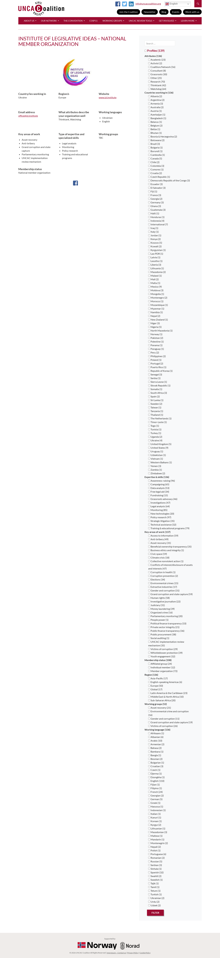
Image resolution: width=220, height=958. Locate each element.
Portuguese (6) (157, 854)
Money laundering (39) (161, 608)
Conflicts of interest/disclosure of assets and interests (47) (170, 566)
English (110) (156, 780)
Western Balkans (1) (160, 462)
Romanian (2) (156, 857)
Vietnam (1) (155, 458)
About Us (29, 20)
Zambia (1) (155, 469)
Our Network (49, 20)
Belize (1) (154, 129)
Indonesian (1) (157, 810)
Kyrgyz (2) (154, 824)
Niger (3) (154, 323)
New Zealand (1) (158, 319)
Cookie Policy (145, 953)
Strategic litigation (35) (161, 520)
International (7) (158, 224)
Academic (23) (157, 59)
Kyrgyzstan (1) (157, 250)
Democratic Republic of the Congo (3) (169, 180)
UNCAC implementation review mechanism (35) (166, 643)
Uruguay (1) (155, 451)
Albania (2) (155, 96)
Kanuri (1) (154, 817)
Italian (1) (154, 813)
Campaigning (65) (158, 484)
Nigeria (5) (155, 326)
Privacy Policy (132, 953)
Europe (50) (155, 685)
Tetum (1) (154, 890)
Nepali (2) (154, 846)
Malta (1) (154, 282)
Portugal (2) (155, 363)
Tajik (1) (153, 883)
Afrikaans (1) (156, 733)
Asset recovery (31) (159, 542)
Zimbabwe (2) (156, 473)
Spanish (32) (156, 872)
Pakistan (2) (155, 337)
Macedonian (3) (157, 832)
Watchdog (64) (157, 88)
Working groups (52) (156, 703)
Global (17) (155, 689)
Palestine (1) (156, 341)
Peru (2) (153, 352)
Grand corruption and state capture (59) (170, 594)
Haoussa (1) (155, 806)
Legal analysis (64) (159, 506)
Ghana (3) (154, 206)
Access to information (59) (163, 535)
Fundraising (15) (158, 495)
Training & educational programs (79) (168, 528)
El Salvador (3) (157, 187)
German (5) (155, 799)
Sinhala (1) (155, 868)
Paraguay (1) (156, 348)
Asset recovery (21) (159, 707)
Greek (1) (154, 802)
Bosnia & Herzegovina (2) (162, 136)
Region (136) (151, 674)
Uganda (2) (155, 436)
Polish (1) (154, 850)
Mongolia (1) (156, 293)
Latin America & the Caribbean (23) (167, 692)
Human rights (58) (159, 597)
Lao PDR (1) (155, 253)
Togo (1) (153, 425)
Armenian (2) (156, 744)
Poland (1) (154, 359)
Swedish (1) (155, 879)
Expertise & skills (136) (157, 476)
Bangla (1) (154, 755)
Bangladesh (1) (157, 118)
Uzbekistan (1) (157, 455)
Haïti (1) (153, 213)
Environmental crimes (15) (163, 583)
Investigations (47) (159, 502)
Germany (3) (156, 202)
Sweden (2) (155, 403)
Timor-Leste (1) (157, 422)
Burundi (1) (155, 151)
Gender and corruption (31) (164, 590)
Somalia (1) (155, 389)
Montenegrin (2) (158, 843)
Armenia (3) (155, 103)
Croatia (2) (155, 173)
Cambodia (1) (156, 154)
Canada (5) (155, 158)
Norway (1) (155, 334)
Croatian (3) (155, 766)
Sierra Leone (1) (157, 381)
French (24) (155, 791)
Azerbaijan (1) (156, 114)
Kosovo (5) (155, 242)
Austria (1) (155, 110)
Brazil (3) (154, 143)
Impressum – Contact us (116, 953)
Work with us (192, 11)
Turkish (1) (155, 894)
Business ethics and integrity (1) (166, 550)
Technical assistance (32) (162, 524)
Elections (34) (156, 579)
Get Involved (166, 20)
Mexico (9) (155, 286)
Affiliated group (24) (160, 663)
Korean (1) (155, 821)
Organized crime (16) (160, 612)
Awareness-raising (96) (161, 480)
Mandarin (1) (156, 839)
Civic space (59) (157, 553)
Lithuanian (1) (156, 828)
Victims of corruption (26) (163, 725)
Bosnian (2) (155, 758)
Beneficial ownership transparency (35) (170, 546)
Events (175, 11)
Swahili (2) (154, 876)
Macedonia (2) (157, 271)
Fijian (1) (154, 784)
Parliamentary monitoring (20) (165, 616)
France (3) (154, 195)
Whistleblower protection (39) (165, 652)
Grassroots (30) (157, 74)
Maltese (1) (155, 835)
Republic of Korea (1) (160, 370)
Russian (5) (155, 861)
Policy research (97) (159, 517)
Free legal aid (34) (158, 491)
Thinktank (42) (157, 85)
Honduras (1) (156, 217)
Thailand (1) (155, 414)
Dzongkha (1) (156, 777)
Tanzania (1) (155, 411)
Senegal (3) (155, 374)
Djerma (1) (155, 773)
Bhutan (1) (155, 132)
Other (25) (155, 77)
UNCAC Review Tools (140, 20)
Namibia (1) (155, 312)
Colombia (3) (156, 165)
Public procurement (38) (162, 634)
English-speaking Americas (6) (165, 682)
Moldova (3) (155, 290)
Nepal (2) (154, 315)
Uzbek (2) (154, 905)
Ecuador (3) (155, 184)
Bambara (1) (155, 751)
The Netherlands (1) (160, 418)
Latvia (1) (154, 257)
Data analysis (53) (158, 487)
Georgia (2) (155, 198)
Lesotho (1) (155, 260)
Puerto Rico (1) (157, 367)
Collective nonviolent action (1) (165, 561)
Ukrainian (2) (156, 898)
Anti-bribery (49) (158, 539)
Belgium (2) (155, 125)
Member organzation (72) (163, 671)
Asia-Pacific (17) (158, 678)
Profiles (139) (155, 50)
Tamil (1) (154, 887)
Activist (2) (155, 63)
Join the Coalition (128, 11)
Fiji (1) (152, 191)
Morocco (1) (155, 301)
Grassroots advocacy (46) (162, 498)
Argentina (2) (156, 99)
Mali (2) (153, 279)
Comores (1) (156, 169)
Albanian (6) (155, 736)
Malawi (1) (155, 275)
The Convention (73, 20)
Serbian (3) (155, 865)
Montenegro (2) (157, 297)
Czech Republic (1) (159, 176)
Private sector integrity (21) (164, 627)
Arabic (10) (155, 740)
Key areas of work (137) (157, 531)
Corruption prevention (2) (163, 575)
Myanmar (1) (156, 308)
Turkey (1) (154, 433)
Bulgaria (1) (155, 147)
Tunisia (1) (154, 429)
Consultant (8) (157, 70)
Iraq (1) (153, 228)
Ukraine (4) (155, 440)
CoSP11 (93, 20)
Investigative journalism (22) (164, 601)
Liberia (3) (154, 264)
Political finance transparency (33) (167, 623)
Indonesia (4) (156, 220)
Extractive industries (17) (162, 586)
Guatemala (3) (157, 209)
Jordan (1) (154, 235)
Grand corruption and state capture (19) (170, 722)
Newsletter (150, 11)
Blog (163, 11)
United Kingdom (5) (159, 444)
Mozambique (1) (158, 304)
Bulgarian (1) (156, 762)
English (171, 4)
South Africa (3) (157, 392)
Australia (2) (156, 107)
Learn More (187, 20)
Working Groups (112, 20)
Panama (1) (155, 345)
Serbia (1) (154, 378)
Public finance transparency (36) (166, 630)
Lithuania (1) (156, 268)
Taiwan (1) (154, 407)
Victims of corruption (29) (163, 649)
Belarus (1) (155, 121)
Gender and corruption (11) (164, 718)
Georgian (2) (156, 795)
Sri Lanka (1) (155, 400)
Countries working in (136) (159, 92)
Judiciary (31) (156, 605)
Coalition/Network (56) (161, 66)
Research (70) (156, 81)
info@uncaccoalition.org (148, 3)
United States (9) (158, 447)
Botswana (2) (156, 140)
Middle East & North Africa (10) (166, 696)
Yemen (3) (154, 466)
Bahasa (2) (155, 747)
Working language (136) (157, 729)
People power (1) (158, 619)
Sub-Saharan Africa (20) (162, 700)
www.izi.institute (107, 97)
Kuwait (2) (155, 246)
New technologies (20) (161, 513)
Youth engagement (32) (161, 656)
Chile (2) (154, 162)
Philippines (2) (157, 356)
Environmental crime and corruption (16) (168, 713)
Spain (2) (154, 396)
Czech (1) (154, 769)
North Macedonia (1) (160, 330)
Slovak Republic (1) (159, 385)
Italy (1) (153, 231)
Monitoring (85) (157, 509)
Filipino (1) (155, 788)
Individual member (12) (161, 667)
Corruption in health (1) (162, 572)
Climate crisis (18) (158, 557)
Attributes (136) (153, 55)
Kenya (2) (154, 239)
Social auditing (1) (158, 638)
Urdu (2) (154, 901)
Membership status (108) (158, 660)
